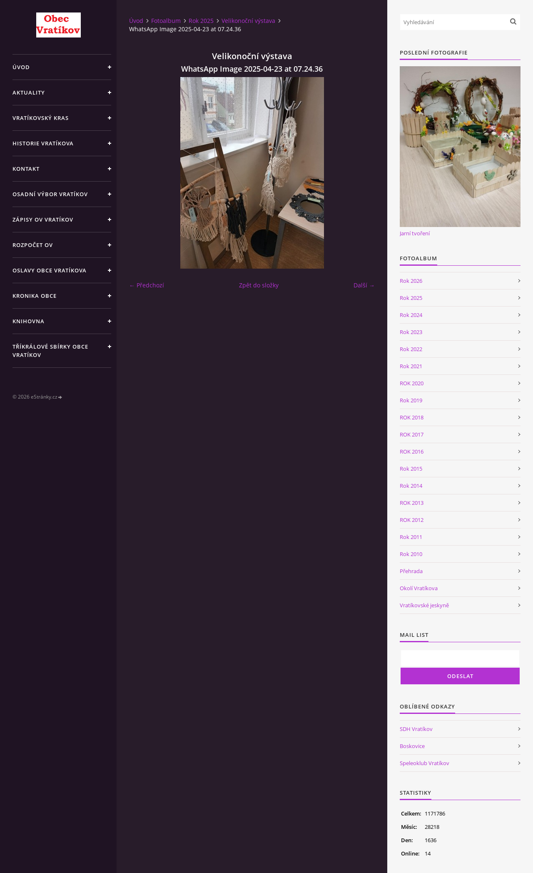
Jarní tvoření (415, 233)
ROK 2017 (411, 434)
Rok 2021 (411, 366)
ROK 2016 (411, 451)
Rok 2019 (411, 400)
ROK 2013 (411, 502)
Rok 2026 (411, 280)
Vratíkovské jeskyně (424, 605)
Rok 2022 (411, 349)
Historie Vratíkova (43, 143)
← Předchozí (146, 285)
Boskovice (412, 746)
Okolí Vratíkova (419, 588)
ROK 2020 (411, 383)
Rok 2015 (411, 468)
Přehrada (411, 571)
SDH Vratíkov (416, 729)
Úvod (21, 67)
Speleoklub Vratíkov (424, 763)
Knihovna (28, 321)
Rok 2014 (411, 485)
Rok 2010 (411, 554)
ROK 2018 (411, 417)
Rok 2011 (411, 537)
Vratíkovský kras (40, 118)
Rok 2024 (411, 315)
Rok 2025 (201, 21)
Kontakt (26, 168)
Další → (364, 285)
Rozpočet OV (32, 245)
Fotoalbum (166, 21)
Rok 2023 (411, 332)
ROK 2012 (411, 520)
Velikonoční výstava (248, 21)
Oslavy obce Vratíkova (49, 270)
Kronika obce (34, 295)
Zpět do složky (259, 285)
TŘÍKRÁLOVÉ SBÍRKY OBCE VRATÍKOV (50, 351)
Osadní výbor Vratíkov (50, 194)
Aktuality (28, 92)
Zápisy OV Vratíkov (42, 219)
